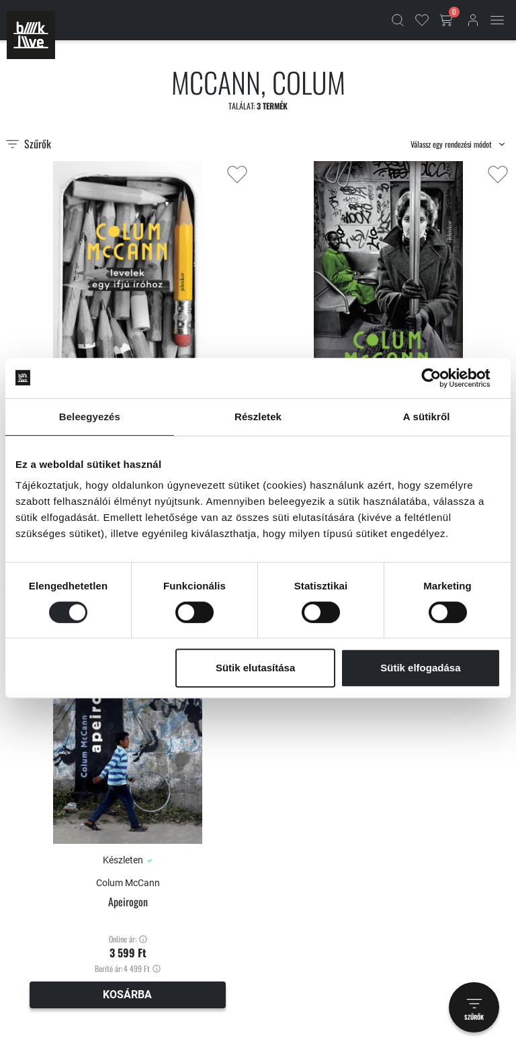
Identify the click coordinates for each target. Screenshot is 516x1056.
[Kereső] (398, 20)
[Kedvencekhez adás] (237, 174)
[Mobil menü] (497, 20)
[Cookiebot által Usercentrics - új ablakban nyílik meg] (442, 378)
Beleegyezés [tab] (89, 416)
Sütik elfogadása (420, 667)
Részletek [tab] (258, 416)
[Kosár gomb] (447, 20)
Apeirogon (128, 902)
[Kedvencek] (422, 20)
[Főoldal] (31, 35)
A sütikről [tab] (426, 416)
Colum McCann (128, 882)
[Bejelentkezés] (473, 20)
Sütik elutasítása (255, 667)
